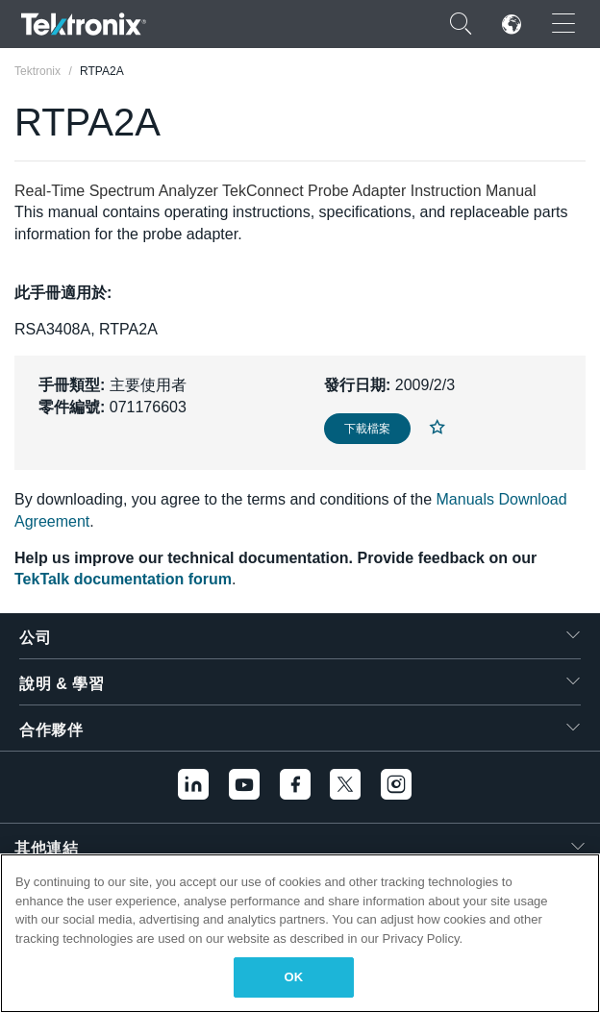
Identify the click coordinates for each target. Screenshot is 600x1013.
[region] (300, 933)
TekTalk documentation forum (123, 579)
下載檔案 (367, 428)
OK (294, 977)
